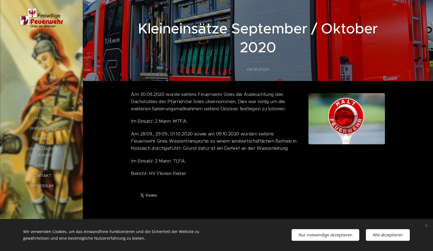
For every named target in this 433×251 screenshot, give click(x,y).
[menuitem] (41, 87)
